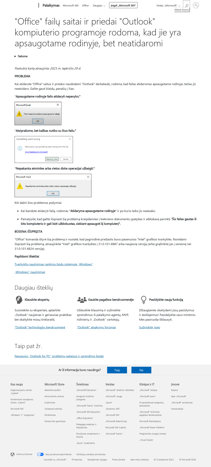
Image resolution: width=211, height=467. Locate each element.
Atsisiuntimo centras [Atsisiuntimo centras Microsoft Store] (54, 396)
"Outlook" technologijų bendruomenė (40, 327)
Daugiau (99, 5)
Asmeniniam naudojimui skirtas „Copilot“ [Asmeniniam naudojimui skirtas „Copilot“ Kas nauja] (22, 401)
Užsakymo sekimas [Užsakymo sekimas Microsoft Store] (53, 408)
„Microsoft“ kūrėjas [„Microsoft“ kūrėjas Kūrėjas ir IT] (148, 390)
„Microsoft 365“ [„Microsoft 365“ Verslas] (112, 414)
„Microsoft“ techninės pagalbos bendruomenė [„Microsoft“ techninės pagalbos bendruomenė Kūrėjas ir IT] (150, 413)
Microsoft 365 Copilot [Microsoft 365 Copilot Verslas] (115, 427)
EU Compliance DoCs (164, 459)
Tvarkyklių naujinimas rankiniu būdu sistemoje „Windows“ (54, 264)
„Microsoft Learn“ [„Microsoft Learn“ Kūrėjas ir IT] (147, 396)
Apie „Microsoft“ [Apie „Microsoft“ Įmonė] (178, 396)
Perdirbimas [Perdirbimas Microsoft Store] (50, 414)
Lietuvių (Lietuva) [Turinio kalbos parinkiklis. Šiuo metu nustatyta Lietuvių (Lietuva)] (24, 454)
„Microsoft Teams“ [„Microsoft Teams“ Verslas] (114, 433)
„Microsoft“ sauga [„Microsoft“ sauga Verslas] (113, 396)
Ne (141, 370)
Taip (117, 370)
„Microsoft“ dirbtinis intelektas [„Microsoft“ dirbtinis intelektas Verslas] (119, 390)
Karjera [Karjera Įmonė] (174, 390)
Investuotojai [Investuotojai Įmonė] (177, 408)
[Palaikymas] (51, 5)
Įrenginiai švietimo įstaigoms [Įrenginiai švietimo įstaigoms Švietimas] (85, 398)
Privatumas (77, 459)
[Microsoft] (24, 5)
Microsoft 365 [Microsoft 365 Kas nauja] (17, 408)
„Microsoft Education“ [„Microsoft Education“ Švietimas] (86, 390)
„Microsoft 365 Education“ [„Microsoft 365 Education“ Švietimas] (88, 411)
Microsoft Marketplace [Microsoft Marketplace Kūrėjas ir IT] (150, 421)
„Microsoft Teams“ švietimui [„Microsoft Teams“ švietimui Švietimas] (89, 405)
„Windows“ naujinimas (30, 272)
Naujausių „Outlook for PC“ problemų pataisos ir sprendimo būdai (59, 356)
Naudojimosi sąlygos (97, 459)
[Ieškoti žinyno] (186, 5)
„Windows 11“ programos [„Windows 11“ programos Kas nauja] (22, 414)
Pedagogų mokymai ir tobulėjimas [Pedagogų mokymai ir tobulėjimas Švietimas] (86, 426)
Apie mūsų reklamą (139, 459)
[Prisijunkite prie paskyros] (195, 5)
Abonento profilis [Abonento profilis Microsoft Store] (53, 390)
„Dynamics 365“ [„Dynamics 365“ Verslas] (112, 408)
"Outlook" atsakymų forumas (96, 327)
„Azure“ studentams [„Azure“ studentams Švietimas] (85, 442)
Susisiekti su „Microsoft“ (55, 459)
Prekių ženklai (118, 459)
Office (86, 5)
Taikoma (22, 56)
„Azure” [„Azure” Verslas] (108, 402)
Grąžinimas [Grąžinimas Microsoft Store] (50, 402)
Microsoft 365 (71, 5)
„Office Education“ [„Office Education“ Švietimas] (84, 418)
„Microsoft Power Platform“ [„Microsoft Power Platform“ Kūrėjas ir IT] (152, 427)
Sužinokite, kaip (149, 327)
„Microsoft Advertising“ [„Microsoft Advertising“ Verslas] (116, 421)
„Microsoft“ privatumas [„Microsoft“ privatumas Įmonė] (182, 402)
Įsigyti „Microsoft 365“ (124, 5)
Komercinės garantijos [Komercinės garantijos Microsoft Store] (55, 421)
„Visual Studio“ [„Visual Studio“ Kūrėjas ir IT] (146, 439)
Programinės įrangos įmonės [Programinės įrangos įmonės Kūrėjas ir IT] (152, 433)
